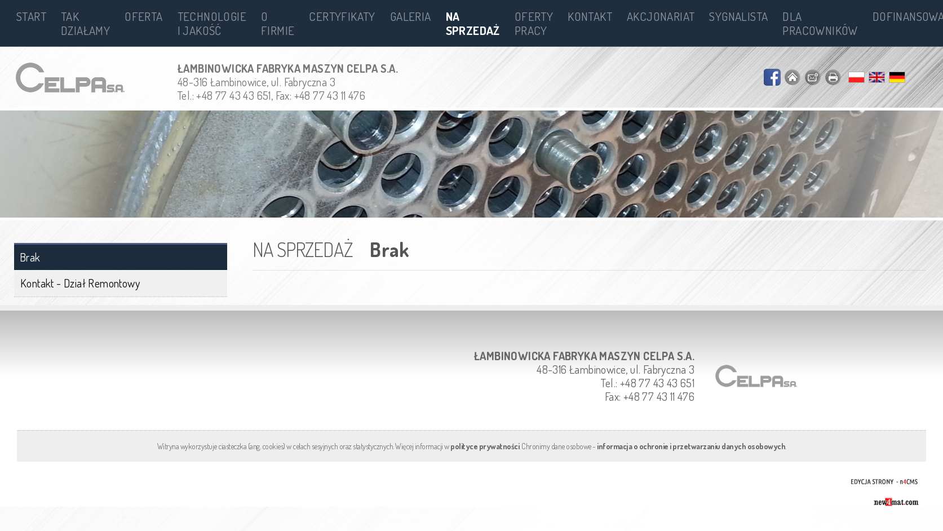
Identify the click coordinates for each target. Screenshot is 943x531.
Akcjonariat (660, 16)
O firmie (277, 23)
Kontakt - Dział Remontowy (80, 283)
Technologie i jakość (212, 23)
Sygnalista (738, 16)
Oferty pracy (534, 23)
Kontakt (590, 16)
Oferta (143, 16)
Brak (30, 257)
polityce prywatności (484, 446)
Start (31, 16)
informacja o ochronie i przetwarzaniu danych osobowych (691, 446)
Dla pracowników (819, 23)
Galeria (410, 16)
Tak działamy (85, 23)
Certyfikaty (342, 16)
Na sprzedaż (473, 23)
